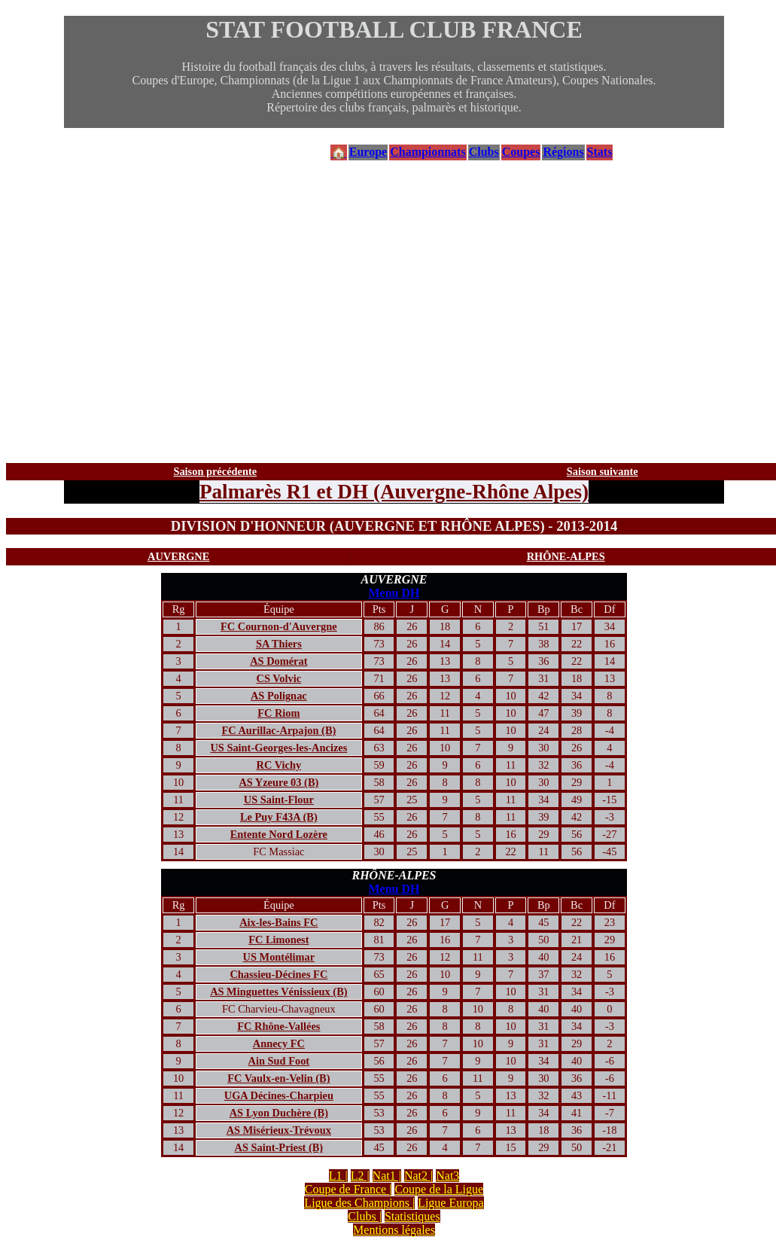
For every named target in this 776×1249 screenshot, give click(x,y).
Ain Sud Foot (279, 1061)
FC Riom (278, 713)
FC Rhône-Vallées (278, 1026)
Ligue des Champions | (359, 1202)
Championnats (427, 151)
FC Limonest (278, 940)
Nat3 (447, 1175)
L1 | (338, 1175)
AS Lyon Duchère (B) (279, 1113)
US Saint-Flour (279, 800)
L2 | (360, 1175)
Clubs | (365, 1216)
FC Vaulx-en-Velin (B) (278, 1078)
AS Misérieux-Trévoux (279, 1130)
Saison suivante (602, 471)
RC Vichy (279, 765)
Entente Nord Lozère (278, 834)
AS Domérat (278, 661)
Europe (368, 151)
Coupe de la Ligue (438, 1189)
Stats (600, 151)
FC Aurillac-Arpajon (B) (278, 730)
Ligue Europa (451, 1202)
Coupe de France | (348, 1189)
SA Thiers (279, 644)
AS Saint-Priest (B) (279, 1147)
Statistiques (412, 1216)
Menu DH (394, 592)
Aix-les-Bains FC (278, 922)
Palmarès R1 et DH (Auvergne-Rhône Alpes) (394, 491)
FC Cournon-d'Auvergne (279, 626)
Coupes (521, 151)
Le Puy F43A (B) (279, 817)
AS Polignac (279, 696)
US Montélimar (279, 957)
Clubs (484, 151)
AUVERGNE (178, 556)
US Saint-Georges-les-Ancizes (278, 748)
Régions (563, 151)
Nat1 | (387, 1175)
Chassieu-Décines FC (278, 974)
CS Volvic (279, 678)
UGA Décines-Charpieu (278, 1095)
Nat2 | (418, 1175)
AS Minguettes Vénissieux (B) (278, 991)
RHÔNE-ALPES (566, 556)
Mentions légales (394, 1229)
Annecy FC (279, 1043)
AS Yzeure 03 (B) (278, 782)
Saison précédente (215, 471)
